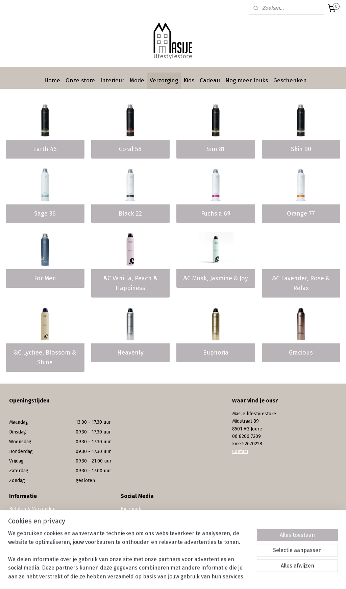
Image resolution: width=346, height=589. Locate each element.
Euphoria (215, 352)
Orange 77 (301, 213)
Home (52, 80)
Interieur (112, 80)
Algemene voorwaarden (34, 524)
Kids (188, 80)
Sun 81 (215, 149)
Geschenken (290, 80)
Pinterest (131, 524)
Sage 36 (45, 213)
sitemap (156, 576)
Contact (240, 451)
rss (168, 576)
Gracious (301, 352)
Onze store (80, 80)
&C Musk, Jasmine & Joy (215, 278)
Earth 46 (45, 149)
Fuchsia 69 (215, 213)
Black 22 (130, 213)
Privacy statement (28, 531)
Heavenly (130, 352)
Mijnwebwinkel (249, 576)
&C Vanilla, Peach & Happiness (130, 283)
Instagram (132, 516)
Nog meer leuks (246, 80)
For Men (45, 278)
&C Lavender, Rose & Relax (301, 283)
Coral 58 (130, 149)
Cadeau (210, 80)
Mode (137, 80)
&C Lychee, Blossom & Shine (45, 357)
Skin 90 (301, 149)
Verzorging (164, 80)
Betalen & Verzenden (32, 509)
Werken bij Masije (28, 539)
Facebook (131, 509)
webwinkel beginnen (193, 576)
